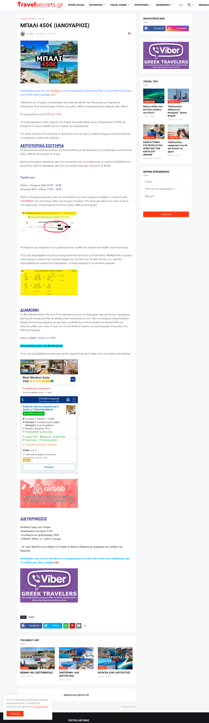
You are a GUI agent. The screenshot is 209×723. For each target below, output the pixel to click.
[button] (181, 5)
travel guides (118, 5)
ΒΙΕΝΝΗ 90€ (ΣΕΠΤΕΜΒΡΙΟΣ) (36, 672)
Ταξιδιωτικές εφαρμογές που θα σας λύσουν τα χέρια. (177, 147)
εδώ (53, 94)
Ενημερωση (163, 5)
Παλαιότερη (127, 706)
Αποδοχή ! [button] (15, 713)
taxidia (41, 18)
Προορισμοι (141, 5)
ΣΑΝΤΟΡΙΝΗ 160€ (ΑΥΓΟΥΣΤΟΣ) (69, 674)
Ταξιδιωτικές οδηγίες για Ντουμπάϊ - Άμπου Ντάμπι (177, 111)
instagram (55, 90)
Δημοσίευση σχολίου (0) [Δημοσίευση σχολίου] (76, 695)
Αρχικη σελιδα (76, 5)
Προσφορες (96, 5)
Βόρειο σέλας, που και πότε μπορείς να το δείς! (153, 109)
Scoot (85, 161)
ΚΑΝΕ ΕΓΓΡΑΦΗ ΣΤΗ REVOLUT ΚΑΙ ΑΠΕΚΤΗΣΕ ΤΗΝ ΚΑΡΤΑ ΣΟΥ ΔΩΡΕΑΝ (152, 148)
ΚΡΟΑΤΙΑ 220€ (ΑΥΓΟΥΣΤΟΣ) (114, 672)
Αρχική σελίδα (27, 18)
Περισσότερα (41, 706)
